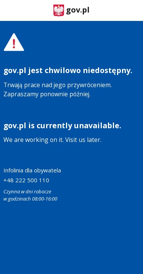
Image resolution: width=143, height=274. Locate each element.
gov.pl (71, 10)
